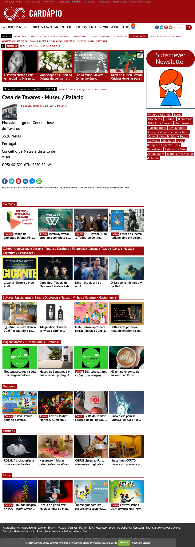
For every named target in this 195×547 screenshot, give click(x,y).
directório (12, 45)
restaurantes (20, 36)
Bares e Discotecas (48, 297)
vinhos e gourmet (60, 36)
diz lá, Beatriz (29, 527)
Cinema (95, 249)
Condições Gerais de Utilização (19, 531)
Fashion (87, 27)
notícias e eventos (50, 45)
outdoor (93, 36)
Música (129, 249)
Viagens (59, 27)
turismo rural (79, 36)
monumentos (120, 36)
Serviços (153, 140)
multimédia (33, 45)
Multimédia (111, 27)
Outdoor (73, 27)
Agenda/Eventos (14, 27)
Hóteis (19, 342)
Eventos (9, 204)
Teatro (106, 249)
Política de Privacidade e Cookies (163, 527)
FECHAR (124, 542)
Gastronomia (108, 297)
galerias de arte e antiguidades (46, 40)
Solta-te (47, 27)
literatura (69, 40)
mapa (22, 45)
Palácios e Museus (160, 123)
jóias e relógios (176, 36)
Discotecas (155, 119)
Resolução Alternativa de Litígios (54, 531)
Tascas (67, 297)
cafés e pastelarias (39, 36)
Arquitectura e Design (29, 249)
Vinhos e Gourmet (85, 297)
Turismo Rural (35, 342)
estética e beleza (158, 36)
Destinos (53, 342)
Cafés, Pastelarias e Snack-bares (168, 132)
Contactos (138, 527)
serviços (82, 40)
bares (91, 40)
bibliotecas (105, 36)
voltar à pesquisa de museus (84, 89)
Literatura (10, 253)
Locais (125, 27)
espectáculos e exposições (15, 40)
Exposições (26, 253)
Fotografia (80, 249)
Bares (177, 114)
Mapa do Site (80, 531)
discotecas (101, 40)
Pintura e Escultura (58, 249)
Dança (117, 249)
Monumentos (183, 123)
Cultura (33, 27)
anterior (63, 89)
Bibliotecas (185, 119)
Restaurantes (24, 297)
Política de (140, 542)
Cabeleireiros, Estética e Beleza (168, 136)
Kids (98, 27)
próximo (105, 89)
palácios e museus (138, 36)
